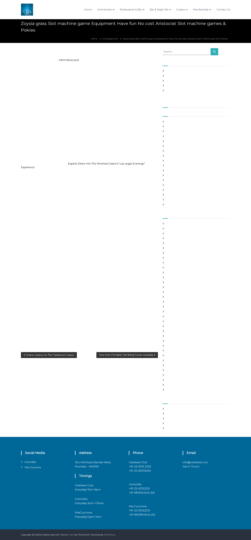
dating (169, 267)
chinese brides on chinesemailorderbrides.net (190, 253)
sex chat (170, 370)
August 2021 (172, 126)
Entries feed (172, 418)
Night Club (171, 345)
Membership (200, 9)
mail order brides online (178, 331)
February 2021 (173, 155)
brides (169, 243)
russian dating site (175, 365)
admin (46, 53)
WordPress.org (173, 428)
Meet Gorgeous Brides (177, 341)
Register (170, 408)
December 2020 (175, 165)
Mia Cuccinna (33, 467)
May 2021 (171, 141)
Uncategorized (110, 38)
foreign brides (173, 277)
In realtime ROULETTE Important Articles (187, 80)
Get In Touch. (191, 466)
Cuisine (180, 9)
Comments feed (174, 423)
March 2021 (172, 151)
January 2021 (173, 160)
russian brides (173, 360)
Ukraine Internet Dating (178, 380)
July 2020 (171, 190)
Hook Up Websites (175, 297)
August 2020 (173, 185)
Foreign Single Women (178, 287)
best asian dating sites (177, 223)
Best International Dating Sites (182, 233)
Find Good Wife (174, 272)
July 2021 (171, 131)
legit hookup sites (175, 316)
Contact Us (223, 9)
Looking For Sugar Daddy (179, 321)
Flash (71, 534)
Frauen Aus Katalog (176, 292)
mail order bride (174, 326)
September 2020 (175, 180)
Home (88, 9)
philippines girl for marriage (180, 355)
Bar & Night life (159, 9)
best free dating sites (177, 228)
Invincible (30, 462)
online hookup (173, 350)
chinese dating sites (176, 257)
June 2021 (171, 136)
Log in (169, 413)
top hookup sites (174, 375)
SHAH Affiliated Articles (178, 71)
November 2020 (175, 170)
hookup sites (172, 301)
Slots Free (171, 85)
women (170, 389)
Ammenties (104, 9)
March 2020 (172, 204)
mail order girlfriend (176, 336)
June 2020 (171, 194)
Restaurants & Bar (131, 9)
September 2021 (175, 121)
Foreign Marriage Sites (177, 282)
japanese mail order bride (179, 306)
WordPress (109, 534)
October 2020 (173, 175)
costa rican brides (175, 262)
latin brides (172, 311)
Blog (168, 238)
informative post (69, 60)
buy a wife (171, 248)
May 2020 (171, 199)
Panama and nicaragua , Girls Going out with (189, 76)
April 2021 (171, 146)
